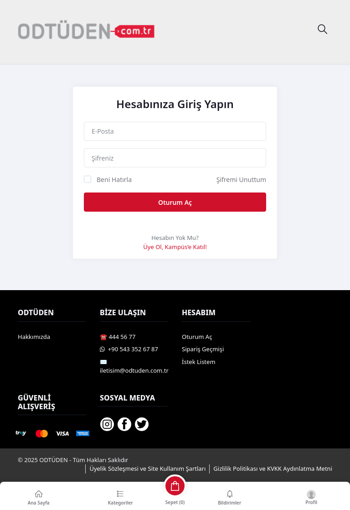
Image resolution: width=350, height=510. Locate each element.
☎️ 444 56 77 (117, 337)
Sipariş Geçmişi (203, 349)
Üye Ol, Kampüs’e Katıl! (174, 247)
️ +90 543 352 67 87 (129, 349)
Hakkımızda (34, 337)
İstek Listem (199, 362)
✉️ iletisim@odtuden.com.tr (134, 366)
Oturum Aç (175, 202)
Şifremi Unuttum (241, 179)
